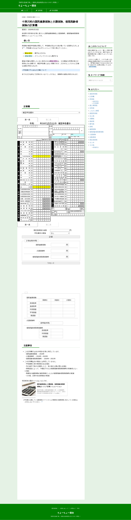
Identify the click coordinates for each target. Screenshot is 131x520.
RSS (78, 508)
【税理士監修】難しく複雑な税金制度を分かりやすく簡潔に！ (65, 516)
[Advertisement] (51, 90)
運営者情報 (92, 66)
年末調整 (54, 10)
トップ (24, 10)
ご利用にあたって (63, 508)
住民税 (39, 10)
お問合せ (72, 508)
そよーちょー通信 (27, 5)
